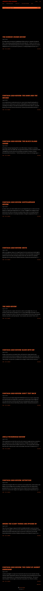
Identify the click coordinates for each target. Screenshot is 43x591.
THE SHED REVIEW (9, 306)
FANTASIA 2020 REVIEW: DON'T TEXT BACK (19, 393)
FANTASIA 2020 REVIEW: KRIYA (14, 248)
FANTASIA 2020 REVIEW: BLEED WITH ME (18, 350)
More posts (39, 584)
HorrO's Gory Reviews (9, 1)
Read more (39, 48)
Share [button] (3, 48)
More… (32, 3)
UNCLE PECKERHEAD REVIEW (13, 437)
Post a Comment (7, 48)
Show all (38, 7)
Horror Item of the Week (25, 3)
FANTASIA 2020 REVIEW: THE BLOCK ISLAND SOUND (19, 142)
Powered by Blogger (21, 587)
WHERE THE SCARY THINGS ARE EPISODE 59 (19, 524)
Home (3, 3)
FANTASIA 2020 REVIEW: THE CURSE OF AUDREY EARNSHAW (21, 568)
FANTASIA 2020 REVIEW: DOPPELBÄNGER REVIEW (18, 203)
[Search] (36, 1)
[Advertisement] (21, 59)
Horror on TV (17, 3)
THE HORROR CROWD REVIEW (14, 37)
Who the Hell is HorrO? (10, 3)
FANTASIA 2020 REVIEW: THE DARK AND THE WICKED (19, 96)
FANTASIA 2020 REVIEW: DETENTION (16, 480)
